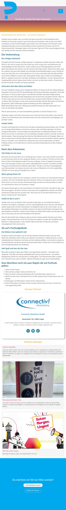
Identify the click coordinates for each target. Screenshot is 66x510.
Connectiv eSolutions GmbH (33, 328)
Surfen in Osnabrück (9, 361)
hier (55, 126)
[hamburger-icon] (60, 11)
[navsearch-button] (43, 11)
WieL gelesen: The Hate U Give (12, 414)
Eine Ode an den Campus (10, 465)
